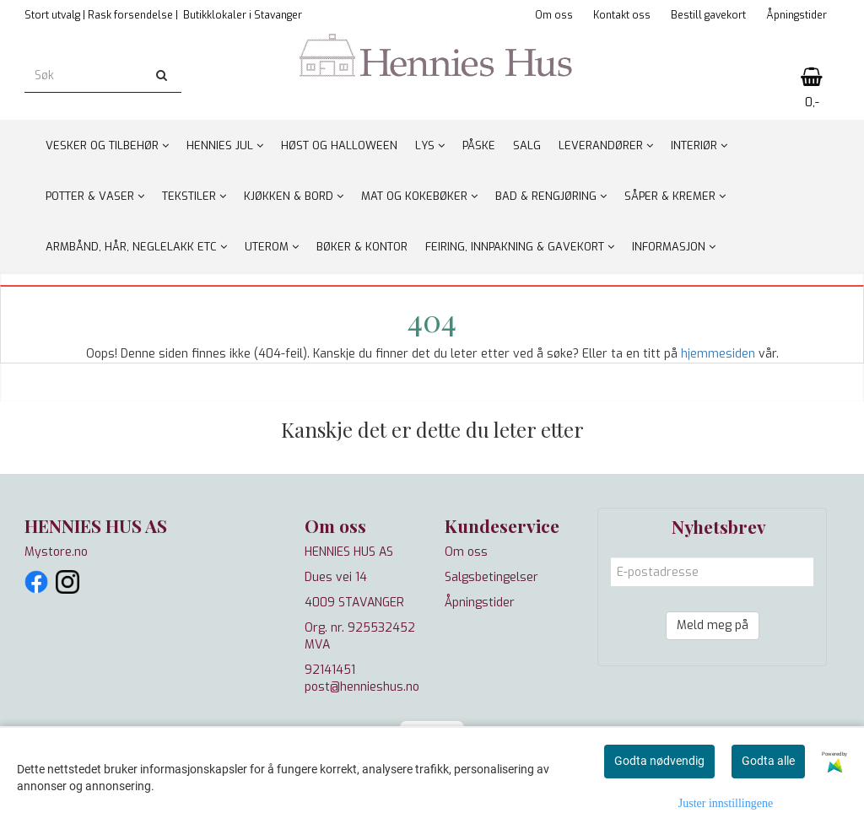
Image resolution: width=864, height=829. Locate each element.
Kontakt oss (622, 15)
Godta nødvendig (659, 760)
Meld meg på (712, 625)
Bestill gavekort (708, 15)
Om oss (554, 15)
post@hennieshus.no (362, 687)
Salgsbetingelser (491, 577)
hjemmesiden (718, 354)
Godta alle (768, 760)
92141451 (330, 670)
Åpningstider (796, 15)
